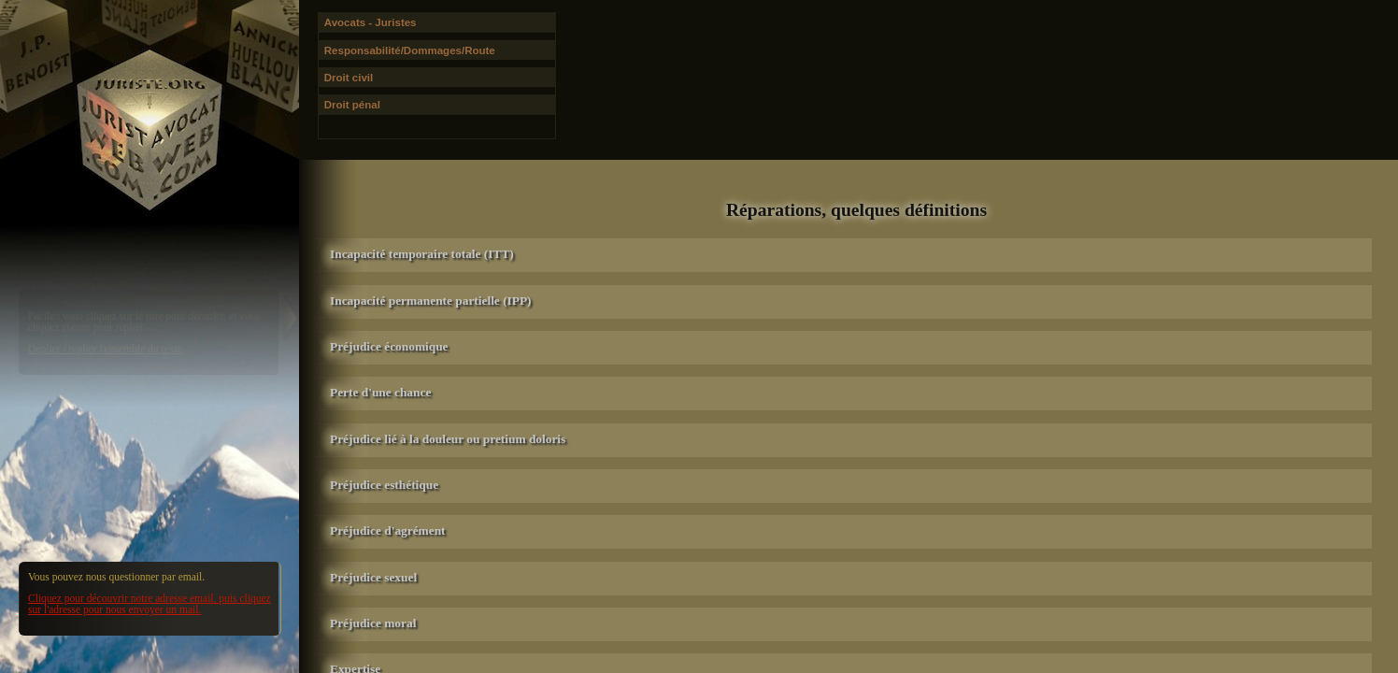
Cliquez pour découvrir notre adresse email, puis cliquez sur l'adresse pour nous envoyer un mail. (149, 604)
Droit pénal (352, 104)
